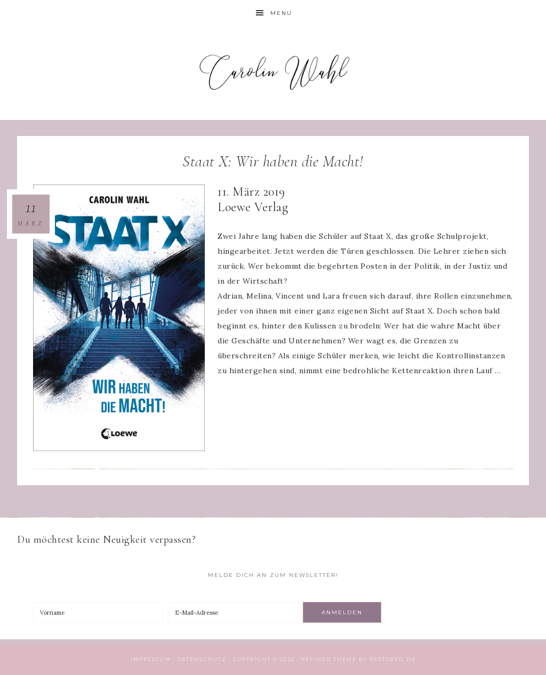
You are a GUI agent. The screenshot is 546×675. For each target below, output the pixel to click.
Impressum (151, 659)
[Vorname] (98, 612)
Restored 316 (393, 659)
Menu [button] (281, 13)
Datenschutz (202, 659)
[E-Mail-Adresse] (233, 612)
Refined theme (329, 659)
